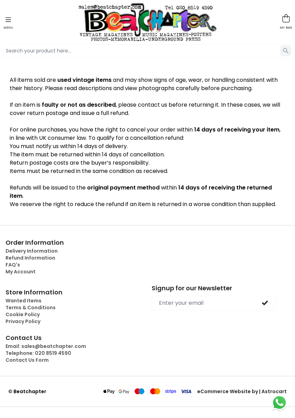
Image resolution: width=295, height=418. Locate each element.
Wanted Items (23, 300)
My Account (21, 271)
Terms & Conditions (31, 307)
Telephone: (38, 353)
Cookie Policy (23, 314)
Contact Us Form (27, 360)
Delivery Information (32, 250)
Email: (46, 346)
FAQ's (13, 264)
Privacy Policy (23, 321)
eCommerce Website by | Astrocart (242, 391)
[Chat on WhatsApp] (279, 402)
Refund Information (30, 257)
